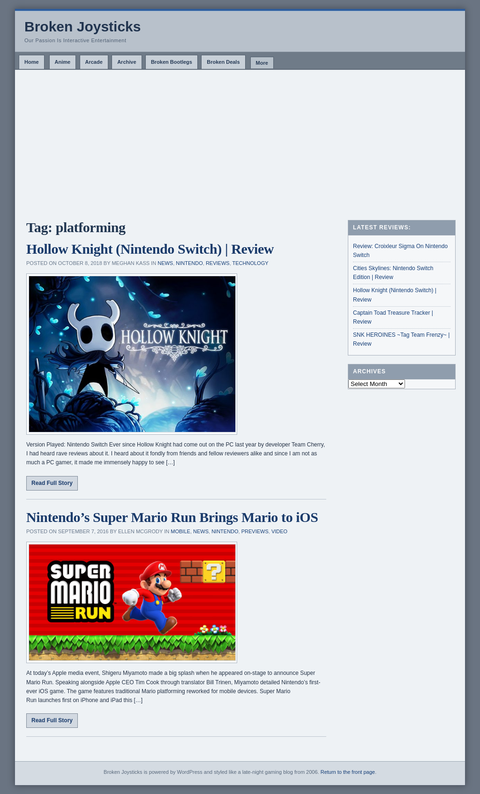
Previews (255, 531)
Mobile (180, 531)
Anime (63, 62)
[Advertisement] (240, 140)
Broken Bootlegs (171, 62)
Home (31, 62)
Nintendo (189, 263)
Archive (126, 62)
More (262, 63)
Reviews (218, 263)
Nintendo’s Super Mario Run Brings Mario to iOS (172, 517)
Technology (250, 263)
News (165, 263)
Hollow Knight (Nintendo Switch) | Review (150, 249)
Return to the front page (348, 772)
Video (279, 531)
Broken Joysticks (82, 26)
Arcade (94, 62)
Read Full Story (52, 483)
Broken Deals (223, 62)
